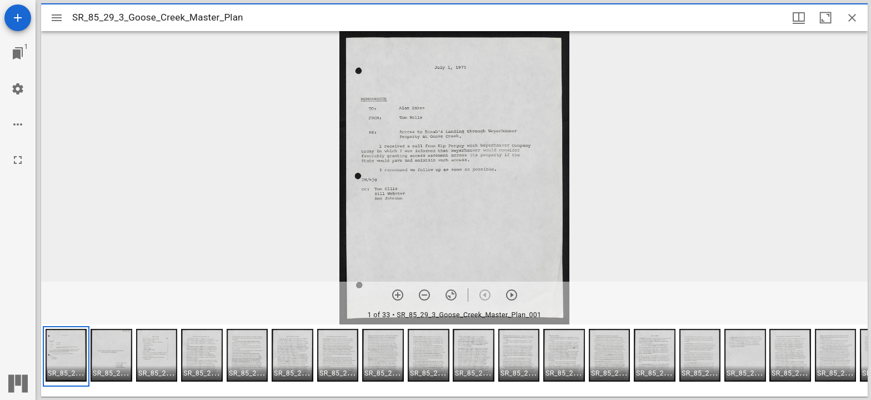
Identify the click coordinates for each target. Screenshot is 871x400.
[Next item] (511, 295)
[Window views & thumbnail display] (798, 17)
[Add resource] (17, 17)
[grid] (454, 360)
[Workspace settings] (17, 89)
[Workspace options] (17, 124)
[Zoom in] (397, 295)
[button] (66, 356)
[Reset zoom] (451, 295)
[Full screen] (17, 160)
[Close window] (852, 17)
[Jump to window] (17, 53)
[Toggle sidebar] (56, 17)
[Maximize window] (825, 17)
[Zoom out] (424, 295)
